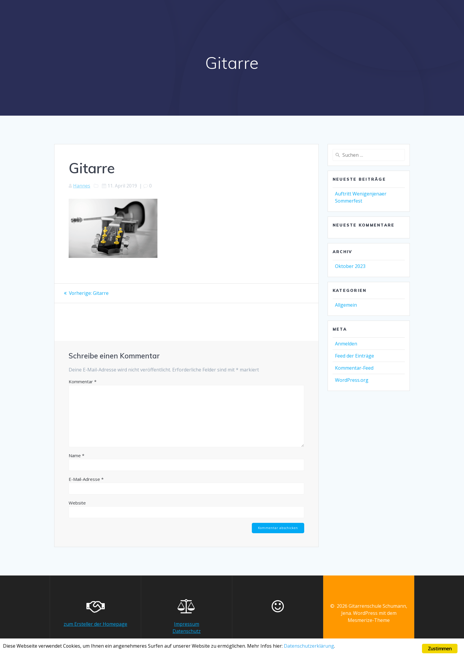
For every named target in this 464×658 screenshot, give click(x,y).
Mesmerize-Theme (369, 620)
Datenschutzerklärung (320, 646)
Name (76, 455)
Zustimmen (440, 648)
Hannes (81, 185)
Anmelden (346, 343)
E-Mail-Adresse (86, 479)
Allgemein (346, 305)
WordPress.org (351, 380)
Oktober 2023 (350, 266)
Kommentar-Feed (354, 368)
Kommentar (82, 381)
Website (77, 502)
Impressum (186, 624)
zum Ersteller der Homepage (95, 624)
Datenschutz (187, 631)
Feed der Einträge (354, 356)
